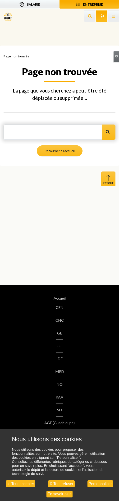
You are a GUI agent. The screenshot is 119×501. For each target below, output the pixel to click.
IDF (59, 358)
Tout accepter (20, 484)
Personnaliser (100, 484)
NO (59, 384)
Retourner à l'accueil (60, 151)
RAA (59, 397)
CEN (60, 307)
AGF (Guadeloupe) (59, 422)
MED (59, 371)
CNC (59, 320)
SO (59, 410)
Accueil (60, 298)
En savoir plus (60, 494)
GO (60, 345)
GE (59, 333)
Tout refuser (61, 484)
